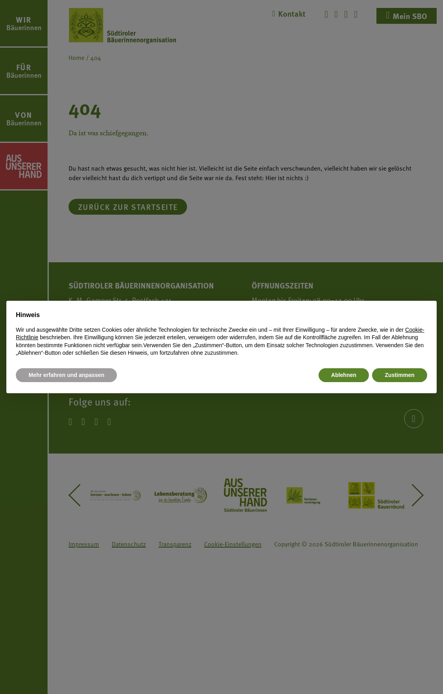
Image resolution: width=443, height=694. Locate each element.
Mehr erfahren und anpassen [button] (66, 375)
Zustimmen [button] (399, 375)
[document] (221, 334)
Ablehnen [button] (344, 375)
